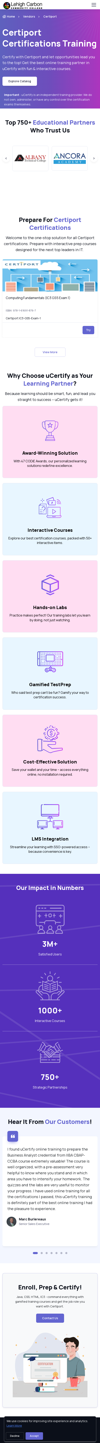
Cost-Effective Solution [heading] (50, 762)
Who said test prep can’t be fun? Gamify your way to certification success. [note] (50, 694)
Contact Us (50, 1318)
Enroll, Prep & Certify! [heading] (50, 1287)
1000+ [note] (50, 1010)
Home (8, 16)
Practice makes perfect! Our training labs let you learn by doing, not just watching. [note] (50, 617)
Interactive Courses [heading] (50, 530)
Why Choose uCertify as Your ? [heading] (50, 379)
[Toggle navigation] (94, 4)
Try (88, 330)
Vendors (29, 16)
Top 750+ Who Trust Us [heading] (50, 126)
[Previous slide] (6, 158)
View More (50, 352)
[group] (30, 158)
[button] (35, 1253)
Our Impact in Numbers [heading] (50, 888)
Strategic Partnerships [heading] (50, 1087)
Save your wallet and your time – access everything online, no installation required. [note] (50, 771)
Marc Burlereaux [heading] (32, 1219)
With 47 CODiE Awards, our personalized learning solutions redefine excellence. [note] (50, 463)
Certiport (50, 16)
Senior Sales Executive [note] (34, 1224)
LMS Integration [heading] (50, 839)
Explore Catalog (19, 81)
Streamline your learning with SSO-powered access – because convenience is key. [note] (50, 849)
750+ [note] (50, 1077)
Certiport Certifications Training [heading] (49, 38)
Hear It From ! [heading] (50, 1121)
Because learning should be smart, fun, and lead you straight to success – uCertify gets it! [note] (50, 396)
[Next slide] (94, 158)
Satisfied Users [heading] (50, 954)
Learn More (14, 1425)
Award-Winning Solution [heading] (50, 453)
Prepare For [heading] (50, 223)
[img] (50, 275)
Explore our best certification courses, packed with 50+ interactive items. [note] (50, 540)
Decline (15, 1436)
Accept (34, 1436)
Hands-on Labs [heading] (50, 607)
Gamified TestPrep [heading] (50, 684)
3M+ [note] (50, 944)
